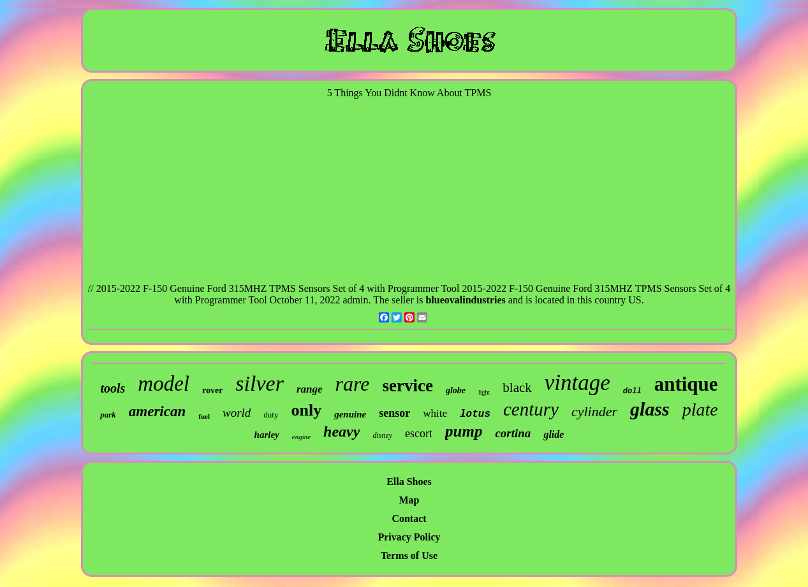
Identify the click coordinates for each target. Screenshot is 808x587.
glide (553, 434)
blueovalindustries (465, 299)
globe (456, 390)
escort (418, 433)
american (157, 411)
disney (382, 435)
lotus (475, 414)
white (435, 413)
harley (266, 435)
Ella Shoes (409, 481)
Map (409, 500)
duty (270, 414)
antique (686, 384)
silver (259, 383)
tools (112, 388)
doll (632, 391)
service (407, 385)
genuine (350, 414)
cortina (513, 433)
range (310, 389)
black (517, 387)
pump (463, 431)
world (237, 412)
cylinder (594, 411)
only (306, 410)
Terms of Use (409, 555)
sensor (394, 413)
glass (650, 408)
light (484, 392)
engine (301, 436)
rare (352, 383)
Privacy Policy (409, 537)
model (163, 383)
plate (700, 409)
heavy (341, 431)
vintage (577, 382)
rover (212, 390)
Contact (409, 518)
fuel (204, 416)
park (108, 414)
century (531, 409)
